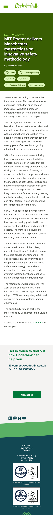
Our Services (26, 448)
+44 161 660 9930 (21, 368)
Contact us (27, 394)
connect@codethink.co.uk (27, 365)
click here (38, 322)
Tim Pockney (15, 65)
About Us (26, 445)
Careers (26, 450)
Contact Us (26, 460)
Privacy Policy (26, 458)
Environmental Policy (26, 455)
